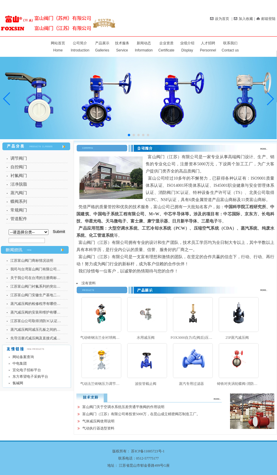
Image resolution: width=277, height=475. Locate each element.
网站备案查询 (23, 357)
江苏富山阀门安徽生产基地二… (35, 295)
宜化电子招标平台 (26, 370)
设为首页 (220, 19)
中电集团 (19, 363)
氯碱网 (17, 383)
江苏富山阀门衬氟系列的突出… (35, 286)
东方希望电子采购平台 (30, 376)
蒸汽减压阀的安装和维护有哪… (35, 312)
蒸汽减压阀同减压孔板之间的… (35, 329)
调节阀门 (18, 158)
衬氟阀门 (18, 175)
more (266, 148)
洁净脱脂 (18, 184)
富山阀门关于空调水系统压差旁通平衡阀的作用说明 (123, 407)
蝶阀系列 (18, 201)
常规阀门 (18, 210)
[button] (270, 98)
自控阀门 (18, 167)
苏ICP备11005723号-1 (147, 451)
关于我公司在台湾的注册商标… (35, 278)
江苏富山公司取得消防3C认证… (35, 321)
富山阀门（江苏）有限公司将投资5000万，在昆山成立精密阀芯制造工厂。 (141, 414)
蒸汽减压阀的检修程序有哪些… (35, 304)
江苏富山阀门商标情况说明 (31, 260)
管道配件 (18, 219)
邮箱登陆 (266, 19)
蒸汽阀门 (18, 193)
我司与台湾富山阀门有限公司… (35, 269)
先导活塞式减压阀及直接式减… (35, 338)
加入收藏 (243, 19)
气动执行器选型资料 (98, 428)
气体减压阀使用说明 (98, 421)
